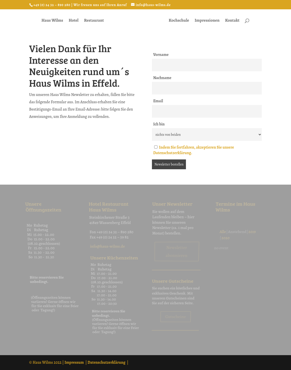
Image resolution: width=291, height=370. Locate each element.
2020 (226, 241)
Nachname (162, 78)
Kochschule (179, 21)
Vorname (161, 54)
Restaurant (94, 21)
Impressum (74, 362)
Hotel (74, 21)
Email (158, 101)
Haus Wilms (52, 21)
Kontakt (232, 21)
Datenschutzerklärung (106, 362)
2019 (254, 235)
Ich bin (159, 124)
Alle (224, 235)
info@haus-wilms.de (106, 249)
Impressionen (207, 21)
